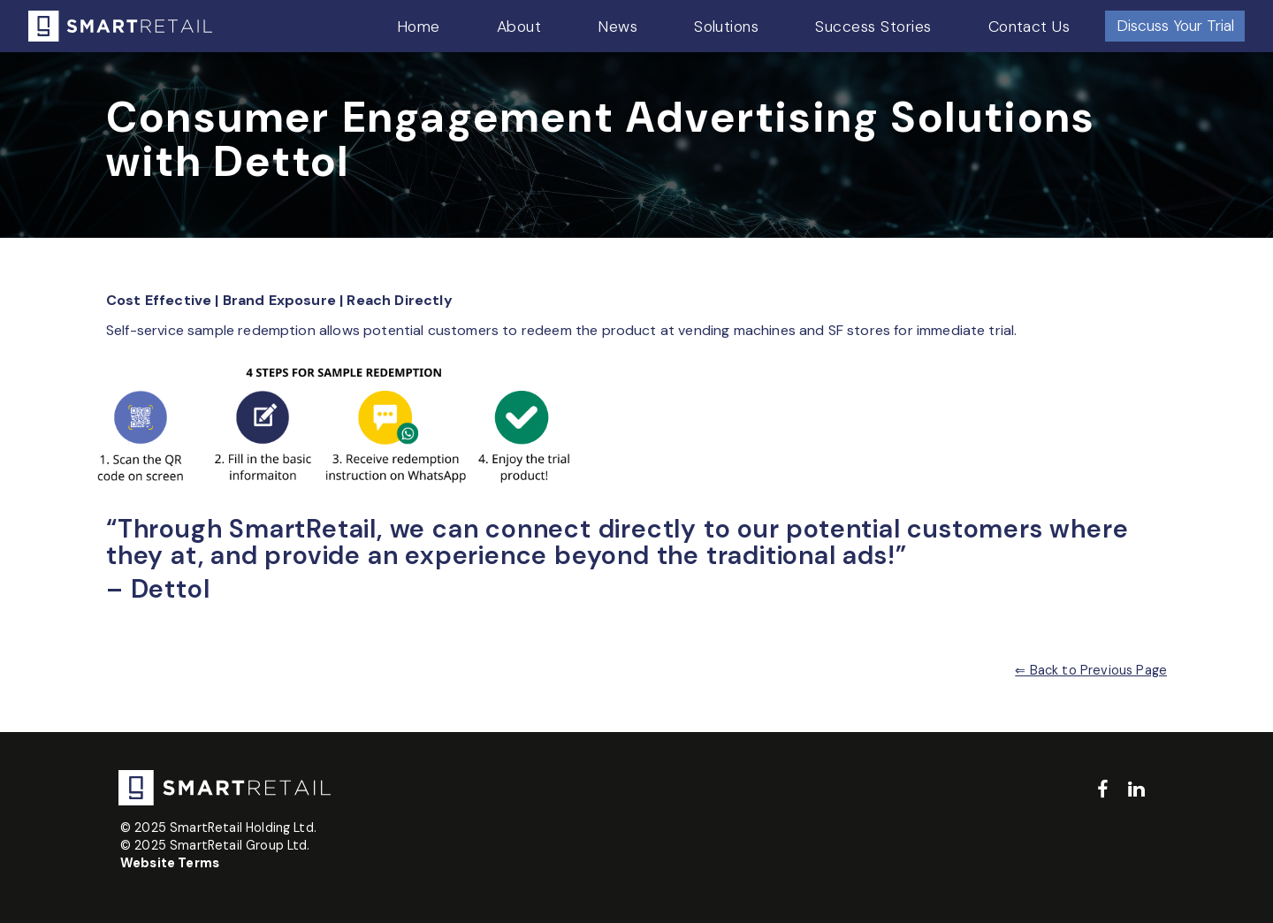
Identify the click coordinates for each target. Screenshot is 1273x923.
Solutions (726, 26)
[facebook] (1102, 790)
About (519, 26)
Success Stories (873, 26)
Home (418, 26)
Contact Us (1029, 26)
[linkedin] (1136, 790)
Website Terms (169, 863)
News (617, 26)
